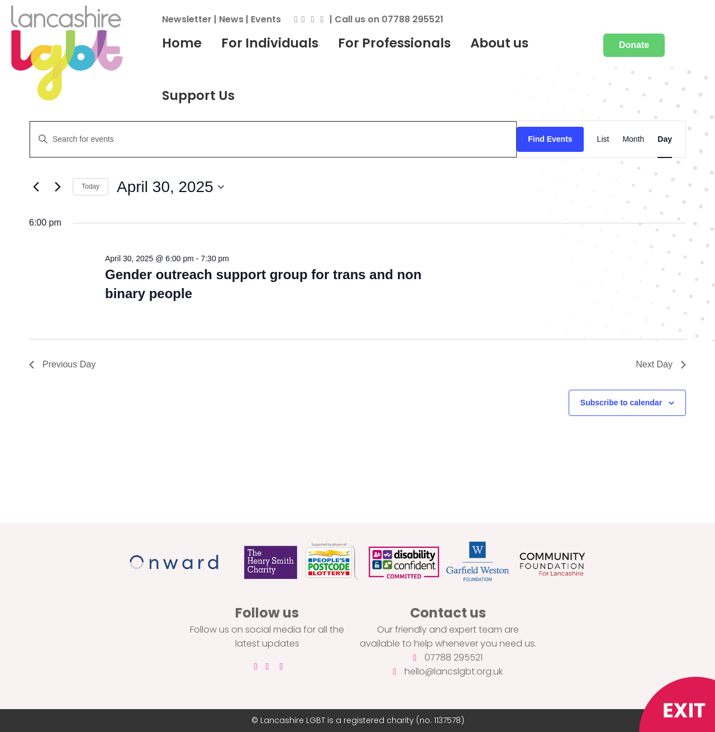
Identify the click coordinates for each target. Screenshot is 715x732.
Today (90, 186)
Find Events (550, 139)
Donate (634, 45)
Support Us (198, 95)
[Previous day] (35, 187)
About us (499, 43)
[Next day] (57, 187)
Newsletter (187, 19)
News (231, 19)
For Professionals (394, 43)
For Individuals (269, 43)
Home (182, 43)
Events (266, 19)
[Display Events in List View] (603, 139)
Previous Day (62, 364)
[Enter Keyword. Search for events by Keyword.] (273, 139)
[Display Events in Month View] (633, 139)
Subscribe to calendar (621, 402)
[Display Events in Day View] (664, 139)
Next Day (661, 364)
